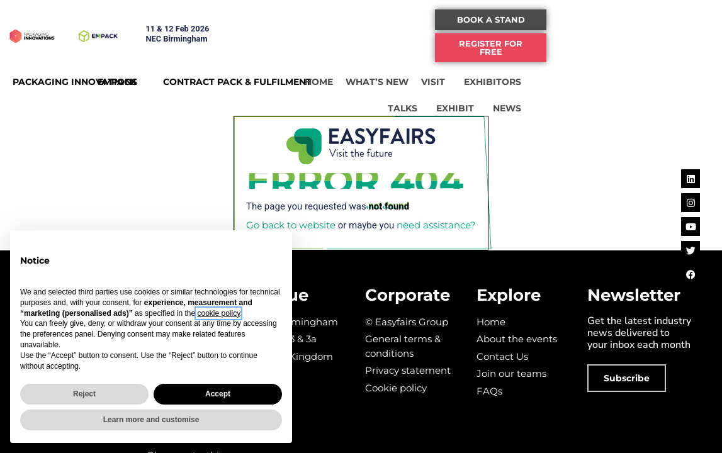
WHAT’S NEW (487, 76)
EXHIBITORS (606, 76)
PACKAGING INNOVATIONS (75, 76)
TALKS (668, 76)
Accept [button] (217, 393)
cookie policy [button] (218, 313)
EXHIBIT (617, 102)
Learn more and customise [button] (151, 419)
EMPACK (151, 76)
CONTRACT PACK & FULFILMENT (282, 76)
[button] (635, 19)
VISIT (546, 76)
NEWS (668, 102)
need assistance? (436, 225)
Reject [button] (84, 393)
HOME (429, 76)
